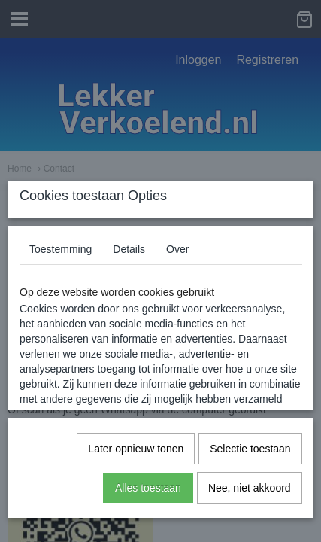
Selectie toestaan (250, 449)
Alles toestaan (148, 488)
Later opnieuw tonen (135, 449)
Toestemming (60, 249)
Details (129, 249)
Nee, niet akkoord (249, 488)
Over (177, 249)
